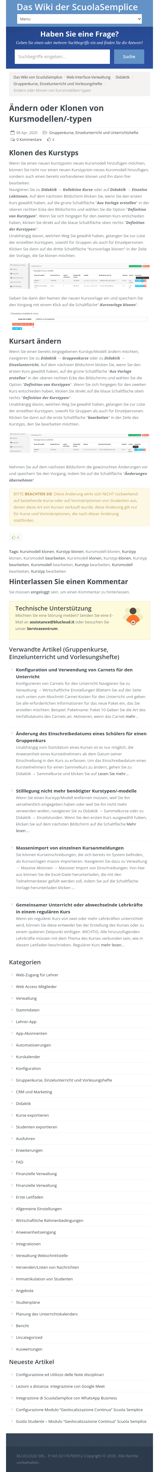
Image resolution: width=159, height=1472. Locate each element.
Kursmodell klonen (37, 551)
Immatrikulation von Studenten (44, 1279)
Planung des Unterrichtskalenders (47, 1314)
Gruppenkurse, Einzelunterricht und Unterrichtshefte (93, 132)
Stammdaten (27, 1010)
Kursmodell (41, 564)
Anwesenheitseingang (36, 1232)
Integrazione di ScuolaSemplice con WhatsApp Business (66, 1398)
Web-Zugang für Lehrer (37, 975)
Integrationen (28, 1244)
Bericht (22, 1325)
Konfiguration (28, 1068)
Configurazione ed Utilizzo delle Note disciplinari (60, 1374)
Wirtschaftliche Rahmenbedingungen (49, 1220)
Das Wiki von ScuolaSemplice (38, 77)
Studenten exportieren (36, 1127)
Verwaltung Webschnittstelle (42, 1255)
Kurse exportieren (32, 1115)
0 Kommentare (29, 139)
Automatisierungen (33, 1045)
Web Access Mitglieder (36, 986)
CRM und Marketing (34, 1091)
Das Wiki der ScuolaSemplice (77, 7)
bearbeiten (55, 558)
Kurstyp (63, 551)
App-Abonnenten (31, 1033)
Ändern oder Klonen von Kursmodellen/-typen (56, 113)
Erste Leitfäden (29, 1197)
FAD (19, 1162)
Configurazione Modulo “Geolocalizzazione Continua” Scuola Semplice (79, 1409)
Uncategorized (29, 1337)
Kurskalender (28, 1056)
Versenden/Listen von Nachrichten (47, 1267)
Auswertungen (29, 1349)
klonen (77, 551)
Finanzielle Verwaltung (36, 1173)
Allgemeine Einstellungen (39, 1208)
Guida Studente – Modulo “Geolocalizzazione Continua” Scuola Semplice (81, 1421)
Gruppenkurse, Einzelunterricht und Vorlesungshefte (58, 83)
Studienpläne (28, 1302)
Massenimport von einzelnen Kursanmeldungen (70, 848)
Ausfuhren (25, 1138)
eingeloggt (40, 592)
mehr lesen (111, 945)
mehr (131, 716)
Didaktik (122, 77)
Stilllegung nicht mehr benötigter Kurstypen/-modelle (76, 791)
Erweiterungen (29, 1150)
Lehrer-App (26, 1021)
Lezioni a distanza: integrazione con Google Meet (60, 1386)
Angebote (24, 1290)
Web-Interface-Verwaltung (89, 77)
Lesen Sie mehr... (113, 773)
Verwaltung (26, 998)
